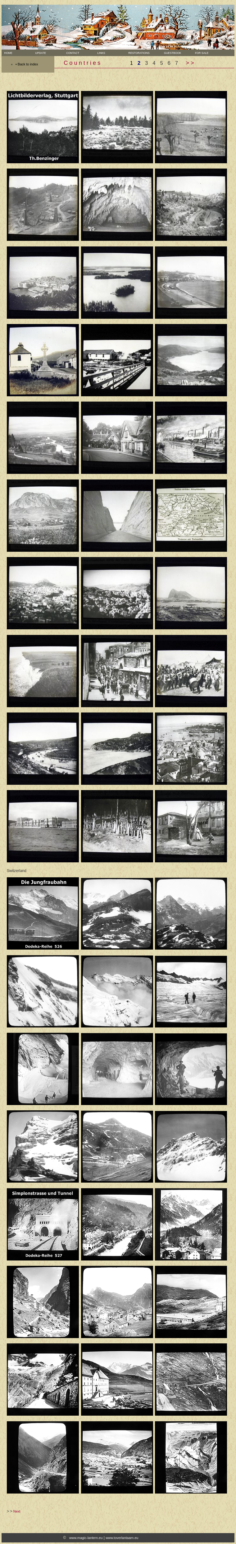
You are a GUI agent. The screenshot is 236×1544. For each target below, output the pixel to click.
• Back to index (27, 64)
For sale (199, 53)
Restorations (138, 53)
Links (100, 53)
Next (16, 1511)
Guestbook (169, 53)
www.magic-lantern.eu (86, 1538)
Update (40, 53)
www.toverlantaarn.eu (122, 1538)
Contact (72, 53)
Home (7, 53)
